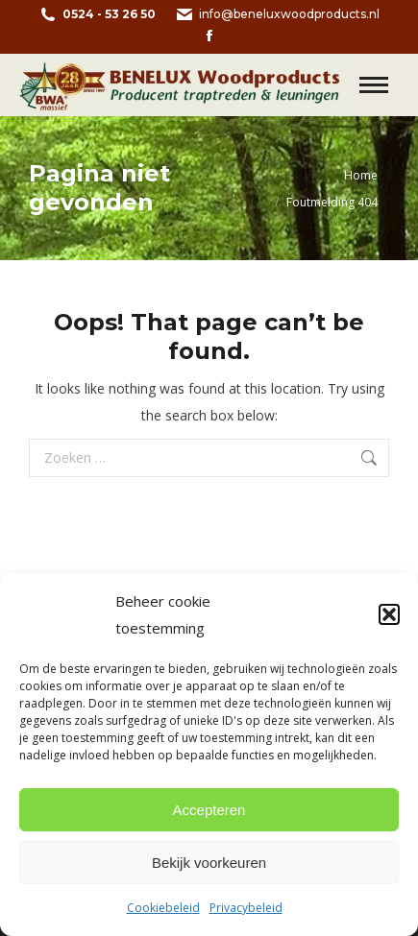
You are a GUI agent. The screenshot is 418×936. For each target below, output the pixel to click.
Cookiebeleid (163, 908)
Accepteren (209, 810)
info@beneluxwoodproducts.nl (277, 14)
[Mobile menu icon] (373, 85)
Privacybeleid (246, 908)
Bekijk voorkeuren (209, 862)
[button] (389, 614)
